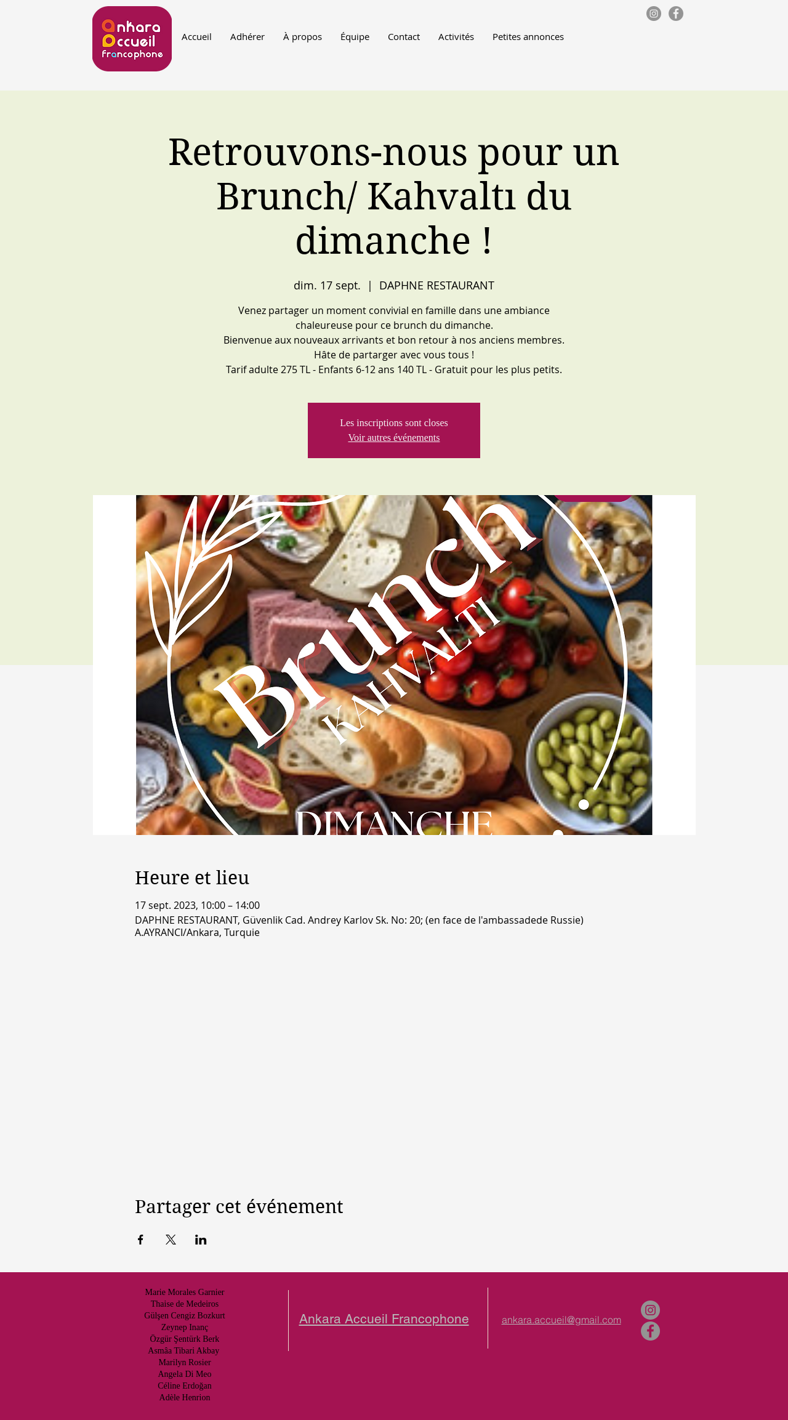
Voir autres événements (394, 437)
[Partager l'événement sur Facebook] (141, 1240)
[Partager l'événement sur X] (171, 1240)
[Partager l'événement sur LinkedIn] (201, 1240)
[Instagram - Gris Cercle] (653, 13)
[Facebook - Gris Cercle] (676, 13)
